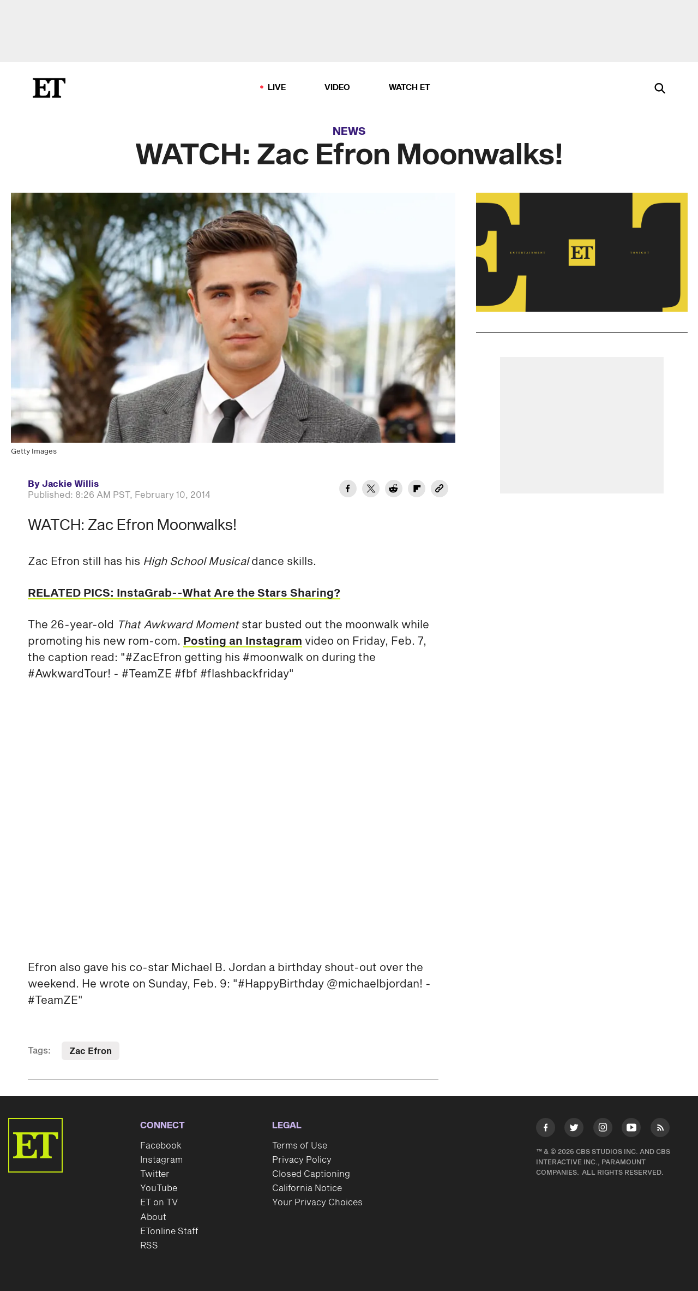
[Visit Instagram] (602, 1129)
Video (337, 87)
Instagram (161, 1160)
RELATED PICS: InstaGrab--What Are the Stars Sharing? (184, 593)
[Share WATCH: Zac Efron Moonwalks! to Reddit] (394, 490)
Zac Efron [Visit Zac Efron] (90, 1051)
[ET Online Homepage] (49, 88)
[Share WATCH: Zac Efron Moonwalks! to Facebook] (348, 490)
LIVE (277, 87)
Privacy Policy (302, 1160)
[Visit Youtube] (631, 1129)
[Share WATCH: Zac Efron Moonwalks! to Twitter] (371, 490)
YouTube (158, 1188)
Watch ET (410, 87)
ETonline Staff (169, 1231)
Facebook (161, 1145)
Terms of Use (299, 1145)
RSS (149, 1245)
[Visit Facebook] (545, 1129)
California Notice (307, 1188)
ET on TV (159, 1202)
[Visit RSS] (660, 1129)
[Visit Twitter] (573, 1129)
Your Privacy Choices (317, 1202)
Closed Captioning (311, 1174)
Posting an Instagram (242, 641)
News (349, 131)
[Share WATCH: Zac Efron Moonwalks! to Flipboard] (416, 490)
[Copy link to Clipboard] (439, 490)
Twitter (155, 1174)
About (153, 1217)
